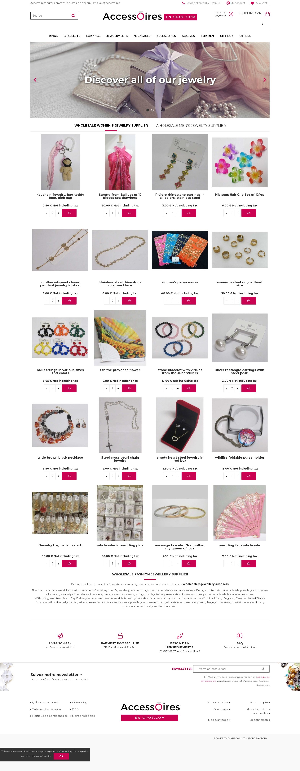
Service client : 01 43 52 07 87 (201, 2)
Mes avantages (218, 748)
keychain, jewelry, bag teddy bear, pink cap (60, 225)
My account (236, 2)
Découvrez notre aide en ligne (239, 669)
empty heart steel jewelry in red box (180, 488)
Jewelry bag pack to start (60, 574)
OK (61, 756)
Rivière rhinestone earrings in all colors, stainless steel (180, 225)
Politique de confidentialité (50, 744)
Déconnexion (259, 748)
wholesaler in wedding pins (120, 574)
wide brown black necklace (60, 486)
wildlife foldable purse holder (239, 486)
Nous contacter (217, 731)
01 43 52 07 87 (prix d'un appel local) (180, 671)
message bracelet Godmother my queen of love (180, 576)
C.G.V (75, 737)
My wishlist (259, 2)
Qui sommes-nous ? (46, 731)
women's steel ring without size (239, 313)
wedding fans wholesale (239, 574)
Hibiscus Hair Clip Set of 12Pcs (239, 223)
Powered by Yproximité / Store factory (240, 766)
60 (120, 234)
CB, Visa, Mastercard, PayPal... (120, 669)
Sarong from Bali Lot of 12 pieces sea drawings (120, 225)
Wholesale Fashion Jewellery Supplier (150, 603)
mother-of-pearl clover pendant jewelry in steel (60, 313)
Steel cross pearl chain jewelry (120, 488)
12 (180, 409)
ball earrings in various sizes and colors (60, 400)
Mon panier (220, 737)
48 (180, 322)
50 (239, 322)
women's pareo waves (179, 311)
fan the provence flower (120, 399)
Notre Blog (79, 731)
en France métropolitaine (60, 669)
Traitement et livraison (46, 737)
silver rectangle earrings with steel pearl (239, 400)
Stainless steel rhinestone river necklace (120, 313)
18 (239, 497)
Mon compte (259, 731)
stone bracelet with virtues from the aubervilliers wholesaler (180, 400)
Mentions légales (83, 744)
